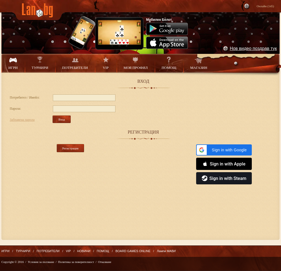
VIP (106, 63)
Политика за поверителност (76, 262)
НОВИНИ (83, 251)
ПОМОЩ (169, 63)
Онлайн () (265, 6)
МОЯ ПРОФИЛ (136, 63)
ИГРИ (13, 63)
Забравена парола (22, 120)
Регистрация (70, 148)
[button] (224, 149)
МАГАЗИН (198, 63)
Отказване (104, 262)
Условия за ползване (41, 262)
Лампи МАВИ (166, 251)
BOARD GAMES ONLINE (133, 251)
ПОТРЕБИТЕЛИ (75, 63)
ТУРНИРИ (40, 63)
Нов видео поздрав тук (253, 48)
